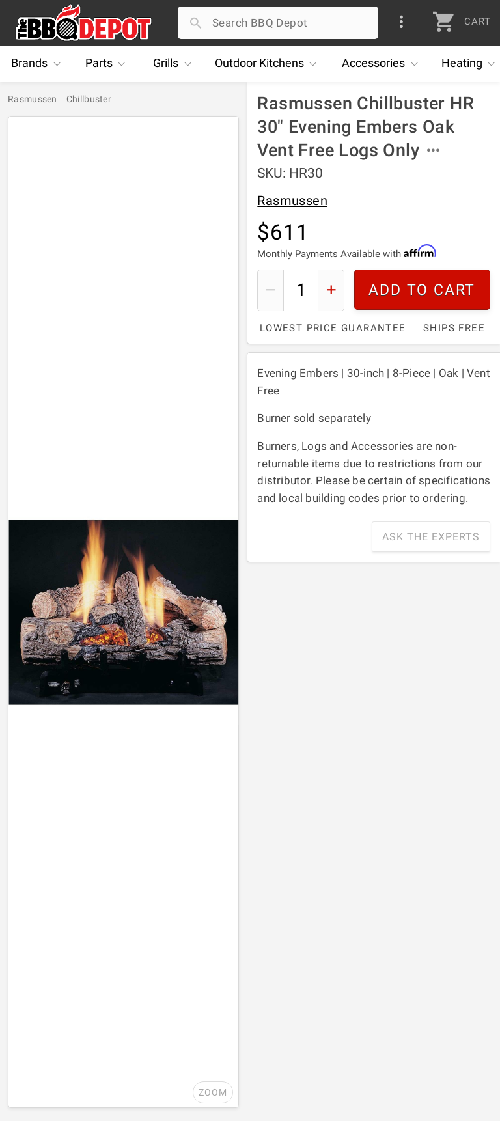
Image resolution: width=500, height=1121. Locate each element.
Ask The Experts (431, 537)
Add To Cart (422, 290)
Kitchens (269, 64)
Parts (108, 64)
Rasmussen (292, 200)
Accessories (383, 64)
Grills (175, 64)
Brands (39, 64)
